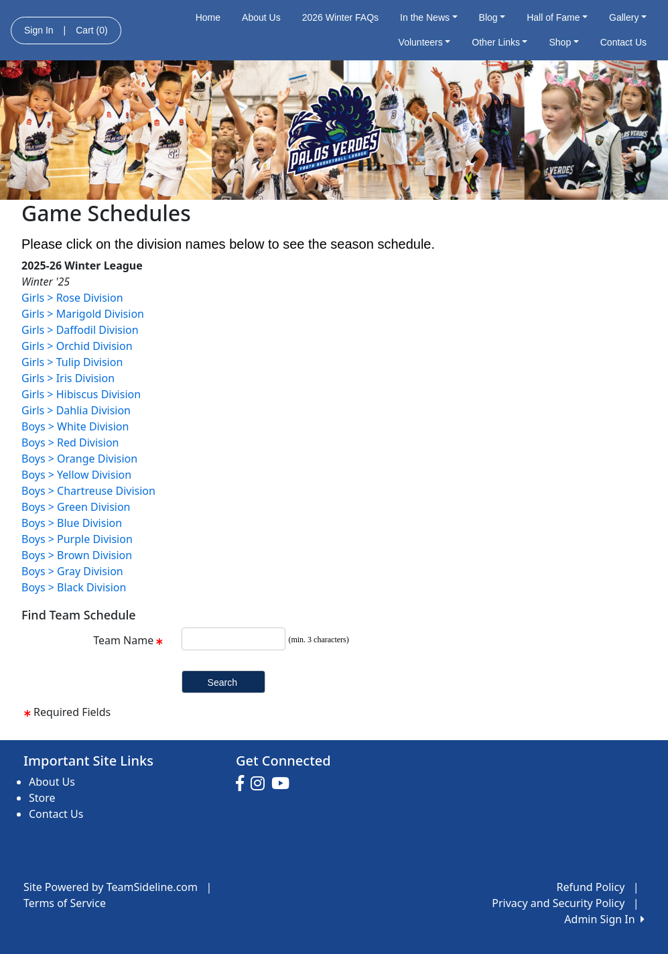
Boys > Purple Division (77, 539)
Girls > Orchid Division (77, 346)
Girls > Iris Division (68, 378)
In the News (429, 17)
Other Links (499, 42)
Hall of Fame (557, 17)
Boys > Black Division (73, 587)
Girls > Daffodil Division (80, 329)
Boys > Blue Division (71, 523)
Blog (492, 17)
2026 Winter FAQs (340, 17)
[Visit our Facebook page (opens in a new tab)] (243, 783)
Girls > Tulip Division (72, 362)
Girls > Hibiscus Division (81, 394)
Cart (91, 30)
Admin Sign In (604, 919)
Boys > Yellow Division (76, 474)
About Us (261, 17)
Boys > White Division (75, 426)
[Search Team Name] (233, 639)
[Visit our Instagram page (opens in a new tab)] (261, 783)
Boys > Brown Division (76, 555)
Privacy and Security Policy (558, 903)
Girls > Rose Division (72, 297)
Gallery (628, 17)
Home (208, 17)
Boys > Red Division (70, 442)
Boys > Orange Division (79, 458)
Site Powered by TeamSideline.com (110, 887)
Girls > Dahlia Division (76, 410)
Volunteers (425, 42)
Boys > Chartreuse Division (88, 490)
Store (42, 797)
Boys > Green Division (76, 506)
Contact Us (623, 42)
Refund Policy (591, 887)
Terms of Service (64, 903)
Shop (563, 42)
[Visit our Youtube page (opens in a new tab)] (283, 783)
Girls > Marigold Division (82, 313)
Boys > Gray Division (72, 571)
